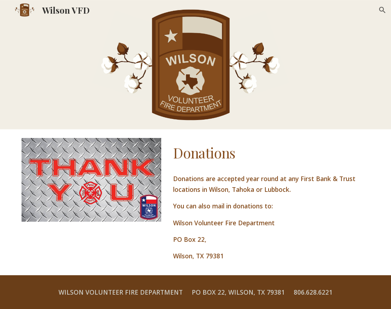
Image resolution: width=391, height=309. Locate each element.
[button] (382, 10)
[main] (269, 153)
